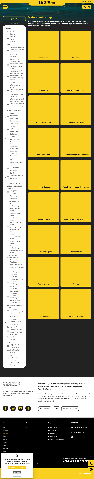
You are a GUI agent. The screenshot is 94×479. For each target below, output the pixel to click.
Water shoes (14, 116)
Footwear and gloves (14, 110)
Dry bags (13, 193)
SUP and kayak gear (14, 322)
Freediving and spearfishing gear (13, 256)
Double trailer (14, 347)
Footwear (13, 126)
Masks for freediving (13, 287)
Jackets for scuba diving (16, 233)
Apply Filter (14, 19)
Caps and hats (15, 123)
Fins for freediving (16, 279)
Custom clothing (13, 362)
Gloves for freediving (13, 283)
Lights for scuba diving (15, 237)
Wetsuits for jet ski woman (16, 67)
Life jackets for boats (15, 86)
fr (90, 1)
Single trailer (14, 345)
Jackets (12, 39)
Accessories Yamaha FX (14, 143)
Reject (22, 467)
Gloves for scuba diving (15, 223)
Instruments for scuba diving (15, 228)
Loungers (13, 339)
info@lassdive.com (79, 428)
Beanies (12, 34)
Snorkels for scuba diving (16, 252)
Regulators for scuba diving (15, 247)
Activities (6, 430)
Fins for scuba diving (15, 219)
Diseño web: (84, 473)
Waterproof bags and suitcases (14, 187)
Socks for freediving (13, 297)
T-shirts (12, 365)
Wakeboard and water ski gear (14, 306)
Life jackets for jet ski (16, 91)
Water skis (13, 319)
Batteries (13, 181)
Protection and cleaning (15, 359)
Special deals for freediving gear (15, 301)
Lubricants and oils (13, 350)
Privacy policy (52, 427)
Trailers (9, 342)
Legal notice (52, 430)
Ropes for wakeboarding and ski (16, 312)
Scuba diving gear (13, 201)
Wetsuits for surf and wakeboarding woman (16, 78)
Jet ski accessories (13, 139)
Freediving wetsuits (17, 47)
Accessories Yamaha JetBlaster (16, 152)
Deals (4, 436)
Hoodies (12, 37)
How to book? (45, 409)
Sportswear (11, 31)
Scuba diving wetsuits (14, 55)
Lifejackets (11, 82)
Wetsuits (10, 44)
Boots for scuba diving (15, 214)
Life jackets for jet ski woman (16, 95)
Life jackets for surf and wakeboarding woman (17, 106)
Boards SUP (14, 324)
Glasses (12, 129)
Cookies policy (52, 436)
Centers (5, 439)
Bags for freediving (17, 264)
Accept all (12, 467)
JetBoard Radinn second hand (16, 333)
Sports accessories (13, 118)
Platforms (13, 170)
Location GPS (14, 168)
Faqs (27, 427)
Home (4, 427)
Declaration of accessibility (56, 439)
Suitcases (13, 199)
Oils (11, 355)
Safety (12, 173)
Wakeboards (14, 316)
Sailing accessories (16, 176)
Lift (11, 165)
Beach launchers (16, 163)
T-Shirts (13, 42)
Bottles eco (14, 121)
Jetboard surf (12, 327)
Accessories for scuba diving (15, 205)
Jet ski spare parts (13, 178)
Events (5, 442)
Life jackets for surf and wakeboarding (17, 100)
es (86, 1)
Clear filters (14, 23)
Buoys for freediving (13, 271)
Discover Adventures (71, 409)
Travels (5, 445)
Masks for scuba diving (15, 242)
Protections (14, 131)
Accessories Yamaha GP (14, 147)
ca (83, 1)
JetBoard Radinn (16, 330)
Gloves (12, 113)
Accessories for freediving (15, 261)
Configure (17, 472)
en (88, 1)
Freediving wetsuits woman (17, 51)
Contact (5, 448)
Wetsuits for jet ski (16, 64)
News (4, 451)
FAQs (56, 409)
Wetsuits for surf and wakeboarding (16, 72)
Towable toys (11, 337)
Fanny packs (14, 196)
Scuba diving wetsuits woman (15, 60)
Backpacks (13, 191)
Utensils (13, 136)
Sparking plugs (15, 183)
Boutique (5, 433)
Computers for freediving (15, 275)
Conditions (51, 433)
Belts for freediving (17, 267)
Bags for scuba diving (15, 209)
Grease (12, 352)
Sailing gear (14, 134)
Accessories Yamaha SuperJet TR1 (16, 158)
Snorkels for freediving (14, 292)
